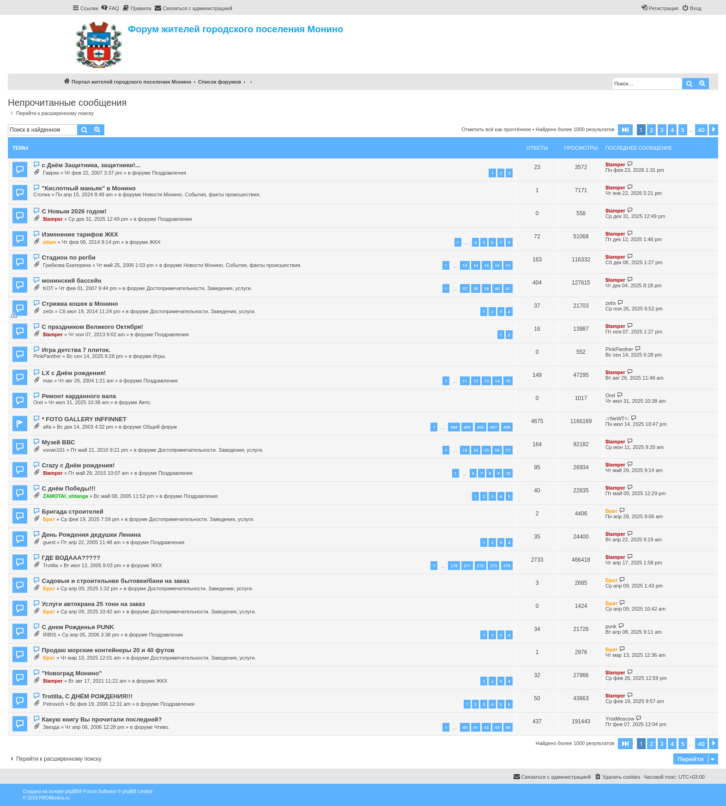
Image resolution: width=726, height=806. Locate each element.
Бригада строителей (72, 511)
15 (486, 265)
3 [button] (662, 130)
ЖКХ (155, 242)
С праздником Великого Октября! (92, 326)
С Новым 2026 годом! (74, 211)
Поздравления (169, 173)
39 (486, 288)
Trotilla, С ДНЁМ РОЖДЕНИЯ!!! (87, 696)
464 (453, 427)
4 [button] (672, 130)
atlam (49, 242)
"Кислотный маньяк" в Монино (88, 188)
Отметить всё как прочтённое (496, 129)
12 (475, 381)
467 (493, 427)
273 (493, 566)
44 (508, 727)
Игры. (159, 356)
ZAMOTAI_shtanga (65, 496)
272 (480, 566)
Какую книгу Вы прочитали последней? (102, 719)
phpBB (72, 791)
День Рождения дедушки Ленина (91, 534)
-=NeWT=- (617, 418)
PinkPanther (47, 356)
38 (475, 288)
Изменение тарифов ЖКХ (80, 234)
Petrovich (53, 704)
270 (453, 566)
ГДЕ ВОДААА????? (71, 557)
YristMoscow (619, 718)
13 (464, 265)
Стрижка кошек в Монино (80, 303)
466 (480, 427)
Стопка (41, 194)
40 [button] (701, 130)
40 (497, 288)
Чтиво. (161, 727)
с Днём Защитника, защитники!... (91, 165)
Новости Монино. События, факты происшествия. (202, 194)
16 (497, 265)
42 (486, 727)
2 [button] (651, 130)
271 (467, 566)
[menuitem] (110, 8)
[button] (625, 129)
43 (497, 727)
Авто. (145, 402)
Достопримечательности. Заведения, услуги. (199, 288)
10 (508, 473)
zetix (48, 311)
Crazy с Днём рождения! (78, 465)
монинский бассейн (71, 280)
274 (506, 566)
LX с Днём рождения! (74, 373)
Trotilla (50, 565)
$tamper (615, 164)
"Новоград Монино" (72, 673)
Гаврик (51, 173)
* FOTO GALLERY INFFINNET (84, 419)
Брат (49, 519)
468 (506, 427)
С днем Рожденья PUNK (78, 627)
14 (475, 265)
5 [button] (682, 130)
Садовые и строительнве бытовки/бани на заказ (115, 580)
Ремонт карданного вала (79, 396)
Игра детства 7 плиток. (76, 349)
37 (464, 288)
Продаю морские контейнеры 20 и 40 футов (108, 650)
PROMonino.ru (54, 797)
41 (508, 288)
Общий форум (159, 427)
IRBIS (49, 634)
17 (508, 265)
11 (464, 381)
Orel (38, 402)
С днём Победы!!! (68, 488)
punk (611, 626)
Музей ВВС (58, 442)
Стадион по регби (68, 257)
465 (467, 427)
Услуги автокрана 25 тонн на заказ (93, 603)
